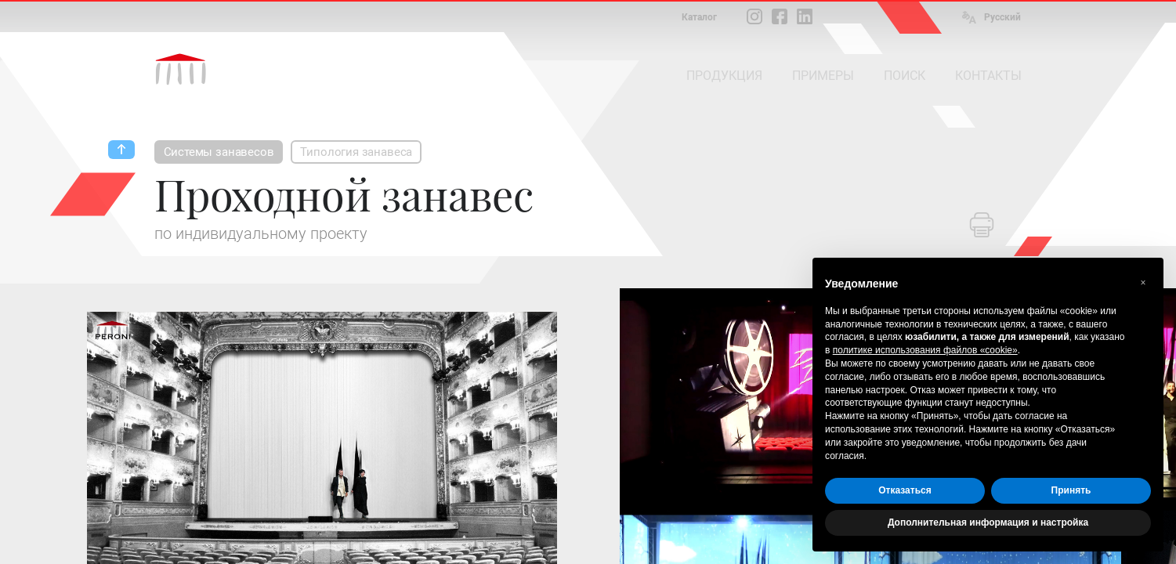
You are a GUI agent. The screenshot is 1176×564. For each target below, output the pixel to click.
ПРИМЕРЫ (823, 75)
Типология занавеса (356, 152)
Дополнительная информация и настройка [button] (988, 522)
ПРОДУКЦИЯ (724, 75)
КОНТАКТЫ (988, 75)
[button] (1143, 282)
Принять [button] (1071, 490)
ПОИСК (904, 75)
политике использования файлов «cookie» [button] (925, 350)
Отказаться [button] (904, 490)
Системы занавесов (219, 152)
